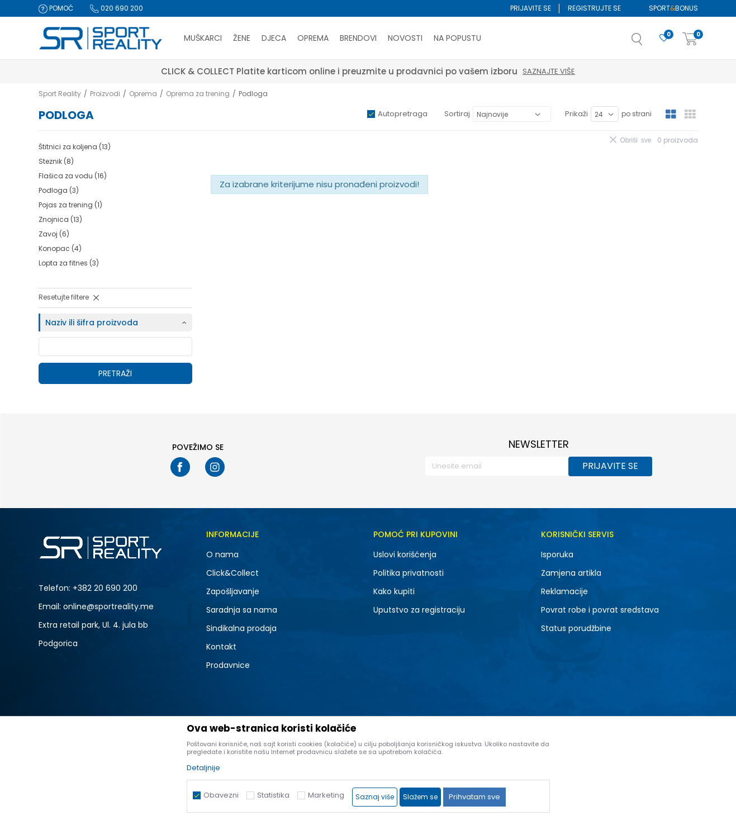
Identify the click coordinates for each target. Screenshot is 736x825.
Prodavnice (228, 665)
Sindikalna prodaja (241, 628)
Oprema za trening (198, 93)
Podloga (59, 190)
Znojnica (60, 219)
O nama (222, 554)
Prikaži (576, 113)
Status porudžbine (576, 628)
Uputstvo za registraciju (419, 609)
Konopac (60, 248)
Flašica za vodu (73, 176)
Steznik (56, 161)
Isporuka (557, 554)
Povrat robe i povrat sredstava (600, 609)
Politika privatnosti (408, 573)
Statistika (273, 795)
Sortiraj (457, 113)
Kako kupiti (394, 591)
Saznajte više (549, 71)
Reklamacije (564, 591)
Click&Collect (232, 573)
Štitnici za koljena (75, 146)
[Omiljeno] (663, 38)
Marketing (326, 795)
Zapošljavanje (232, 591)
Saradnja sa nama (241, 609)
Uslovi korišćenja (404, 554)
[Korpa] (690, 39)
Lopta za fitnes (69, 263)
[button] (648, 42)
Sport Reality (60, 93)
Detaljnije (203, 767)
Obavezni (221, 795)
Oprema (143, 93)
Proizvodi (105, 93)
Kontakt (221, 646)
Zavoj (54, 234)
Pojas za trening (70, 205)
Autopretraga (403, 113)
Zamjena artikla (571, 573)
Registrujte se (594, 8)
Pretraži (115, 373)
